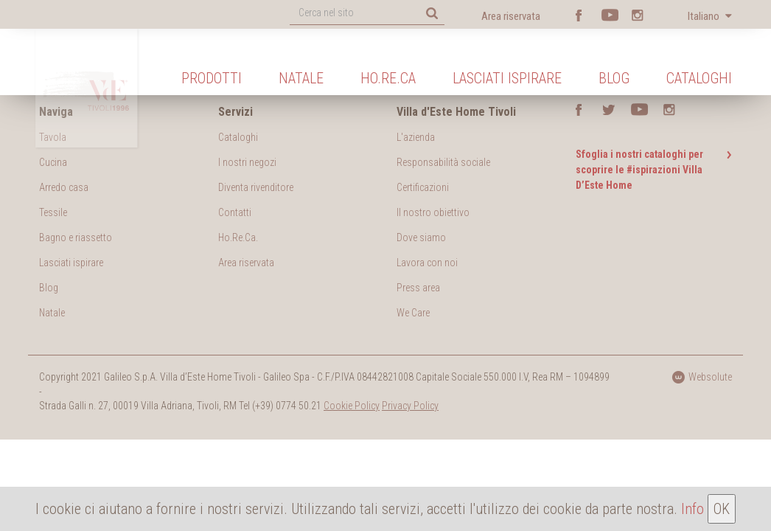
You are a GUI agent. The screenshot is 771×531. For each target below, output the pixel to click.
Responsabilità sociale (443, 162)
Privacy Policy (410, 406)
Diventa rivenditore (255, 187)
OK (722, 509)
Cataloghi (699, 78)
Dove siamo (421, 237)
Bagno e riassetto (75, 237)
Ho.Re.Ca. (238, 237)
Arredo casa (63, 187)
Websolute (701, 377)
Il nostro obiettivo (433, 212)
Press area (418, 288)
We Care (413, 313)
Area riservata (510, 16)
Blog (614, 78)
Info (692, 509)
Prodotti (211, 78)
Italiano (705, 16)
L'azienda (416, 137)
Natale (301, 78)
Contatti (234, 212)
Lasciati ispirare (507, 78)
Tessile (53, 212)
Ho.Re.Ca (388, 78)
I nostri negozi (247, 162)
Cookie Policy (352, 406)
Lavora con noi (427, 262)
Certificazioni (423, 187)
